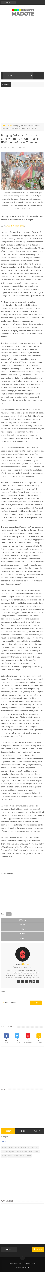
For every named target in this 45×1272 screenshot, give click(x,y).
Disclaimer (25, 1267)
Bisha (11, 1147)
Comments (22, 1131)
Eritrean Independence (24, 1152)
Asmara (4, 1147)
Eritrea (23, 1147)
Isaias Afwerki (13, 1156)
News (10, 126)
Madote (27, 1264)
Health (4, 1156)
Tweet (22, 920)
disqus (36, 1003)
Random (37, 1131)
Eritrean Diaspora (8, 1152)
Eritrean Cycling (33, 1147)
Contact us (38, 1249)
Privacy (18, 1267)
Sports (28, 1156)
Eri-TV (17, 1147)
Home (4, 126)
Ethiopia (36, 1152)
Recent (8, 1131)
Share (22, 924)
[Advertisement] (22, 45)
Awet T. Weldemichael (15, 226)
